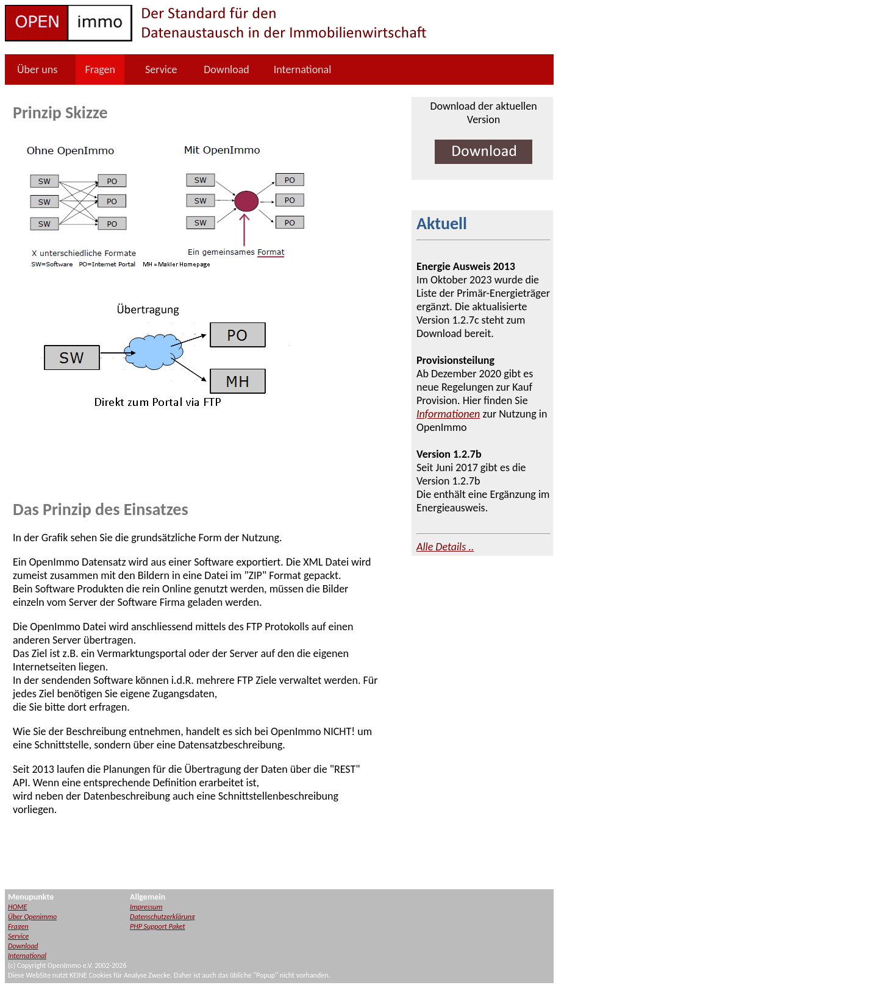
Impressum (146, 907)
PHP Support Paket (157, 926)
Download (226, 69)
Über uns (37, 69)
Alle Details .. (445, 546)
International (303, 69)
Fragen (100, 69)
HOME (17, 907)
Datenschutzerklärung (162, 916)
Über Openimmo (32, 916)
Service (161, 69)
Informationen (448, 414)
